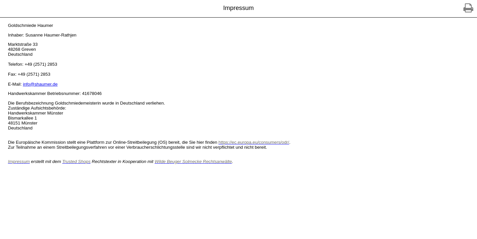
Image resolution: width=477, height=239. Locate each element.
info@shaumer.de (40, 84)
